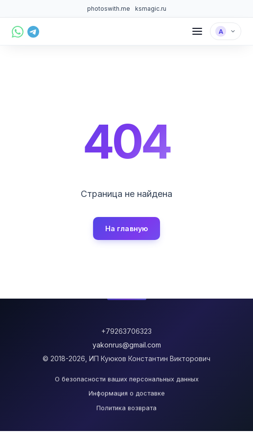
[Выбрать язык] (225, 31)
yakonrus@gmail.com (126, 345)
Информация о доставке (127, 393)
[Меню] (197, 31)
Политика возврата (126, 407)
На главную (126, 228)
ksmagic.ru (150, 8)
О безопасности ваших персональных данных (127, 379)
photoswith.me (108, 8)
